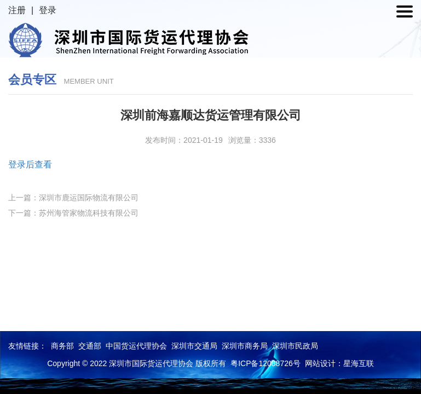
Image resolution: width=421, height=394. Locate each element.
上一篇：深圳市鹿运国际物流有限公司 (73, 197)
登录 (47, 10)
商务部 (62, 345)
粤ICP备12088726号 (265, 363)
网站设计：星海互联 (339, 363)
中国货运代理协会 (136, 345)
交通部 (89, 345)
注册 (17, 10)
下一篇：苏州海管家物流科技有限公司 (73, 212)
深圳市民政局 (295, 345)
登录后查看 (30, 164)
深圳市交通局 (194, 345)
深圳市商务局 (245, 345)
